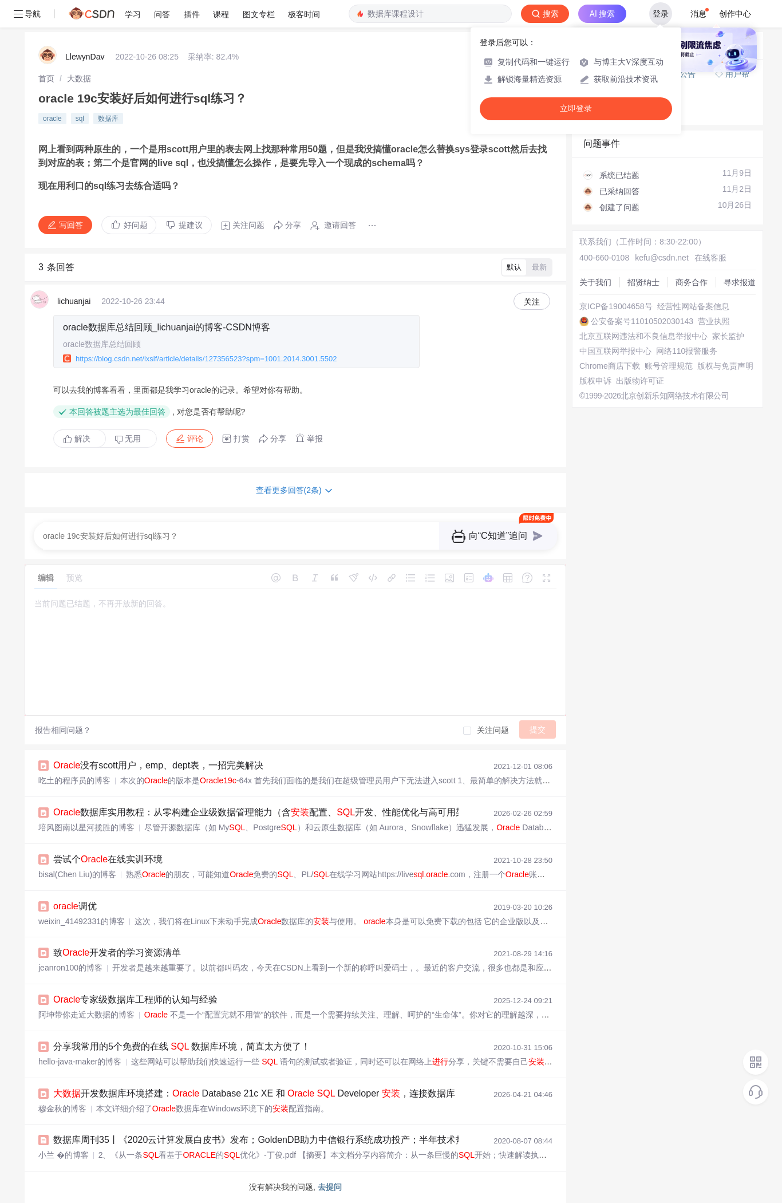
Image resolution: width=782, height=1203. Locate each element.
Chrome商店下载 (609, 365)
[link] (46, 78)
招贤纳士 (643, 282)
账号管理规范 (669, 365)
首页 (46, 78)
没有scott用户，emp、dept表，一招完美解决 (158, 765)
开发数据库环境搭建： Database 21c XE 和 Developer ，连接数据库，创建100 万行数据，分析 (318, 1093)
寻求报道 (740, 282)
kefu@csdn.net (662, 257)
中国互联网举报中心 (615, 351)
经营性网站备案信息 (693, 306)
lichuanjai (73, 301)
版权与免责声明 (725, 365)
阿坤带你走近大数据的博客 (86, 1014)
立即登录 (576, 108)
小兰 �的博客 (63, 1154)
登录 (661, 13)
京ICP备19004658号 (616, 306)
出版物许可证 (640, 380)
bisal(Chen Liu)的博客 (77, 874)
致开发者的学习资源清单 (117, 952)
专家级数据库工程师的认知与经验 (135, 999)
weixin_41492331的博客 (81, 921)
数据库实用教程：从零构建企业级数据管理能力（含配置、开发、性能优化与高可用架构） (268, 812)
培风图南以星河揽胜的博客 (86, 827)
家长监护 (728, 336)
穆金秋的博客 (62, 1108)
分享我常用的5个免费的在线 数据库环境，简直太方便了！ (181, 1046)
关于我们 (595, 282)
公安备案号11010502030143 (642, 321)
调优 (75, 906)
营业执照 (714, 321)
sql (80, 119)
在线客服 (710, 257)
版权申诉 (595, 380)
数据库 (108, 119)
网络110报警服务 (686, 351)
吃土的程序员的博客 (74, 780)
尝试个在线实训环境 (108, 859)
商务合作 (692, 282)
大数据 (79, 78)
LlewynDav (84, 56)
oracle (52, 119)
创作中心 (735, 13)
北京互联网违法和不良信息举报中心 (643, 336)
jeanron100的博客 (70, 967)
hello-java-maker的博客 (79, 1061)
